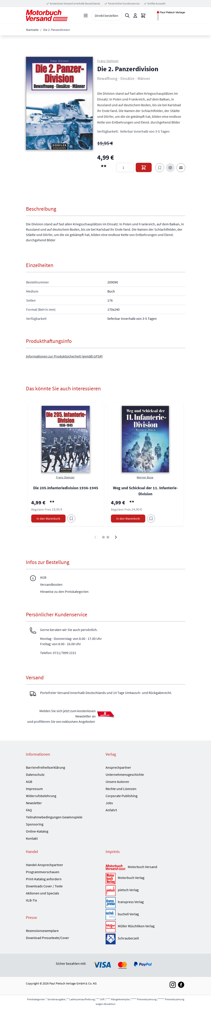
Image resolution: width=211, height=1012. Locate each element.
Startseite (32, 30)
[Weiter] (116, 537)
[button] (59, 103)
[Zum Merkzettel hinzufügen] (159, 167)
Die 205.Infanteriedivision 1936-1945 (65, 487)
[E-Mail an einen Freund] (180, 167)
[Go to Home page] (47, 15)
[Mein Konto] (135, 15)
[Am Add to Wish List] (71, 519)
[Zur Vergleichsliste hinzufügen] (170, 167)
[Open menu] (85, 15)
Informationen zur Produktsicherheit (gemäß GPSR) (64, 356)
